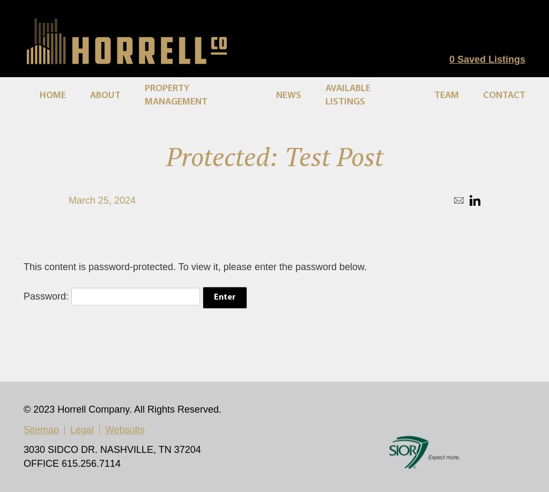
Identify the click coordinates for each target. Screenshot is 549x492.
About (105, 96)
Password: (112, 296)
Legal (82, 430)
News (288, 96)
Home (53, 96)
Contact (504, 96)
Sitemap (41, 430)
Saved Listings (487, 59)
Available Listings (347, 95)
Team (446, 96)
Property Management (176, 95)
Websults (125, 430)
